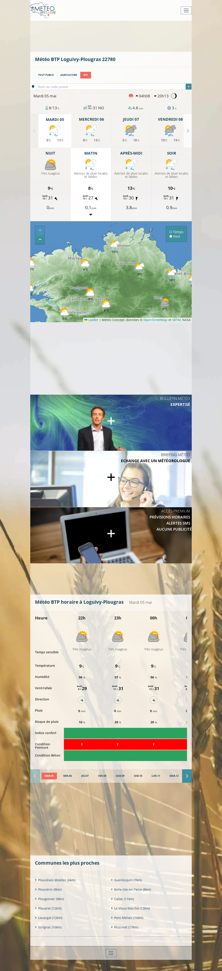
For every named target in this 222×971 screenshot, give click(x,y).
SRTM (176, 320)
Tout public (46, 75)
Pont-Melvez (127, 917)
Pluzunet (124, 927)
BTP (85, 75)
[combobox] (114, 86)
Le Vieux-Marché (130, 908)
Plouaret (48, 908)
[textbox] (114, 87)
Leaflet (91, 320)
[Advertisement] (116, 36)
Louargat (48, 917)
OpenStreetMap (156, 320)
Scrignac (48, 927)
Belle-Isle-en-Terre (131, 889)
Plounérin (48, 889)
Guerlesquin (126, 880)
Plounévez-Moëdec (55, 880)
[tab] (49, 776)
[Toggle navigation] (186, 10)
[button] (106, 306)
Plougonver (49, 899)
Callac (122, 899)
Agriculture (68, 75)
